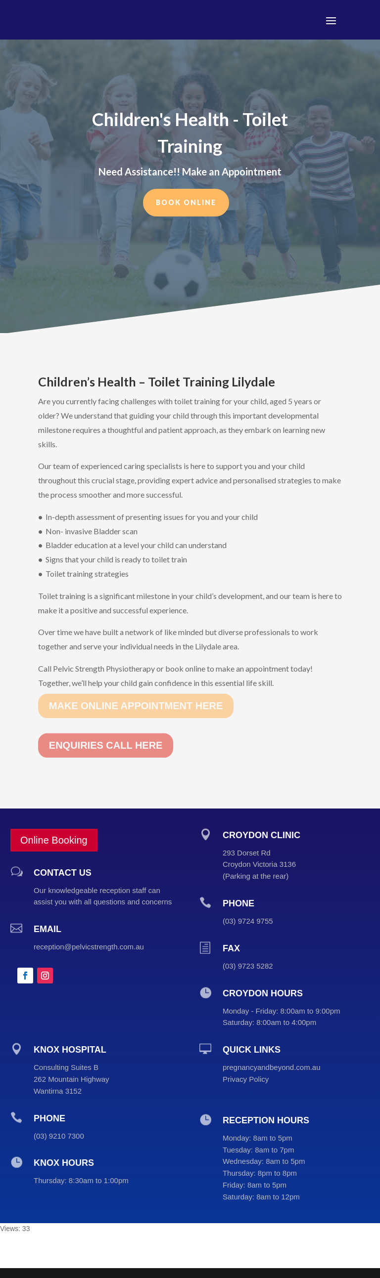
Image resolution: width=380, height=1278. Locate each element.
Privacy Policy (246, 1079)
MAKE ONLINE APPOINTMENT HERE (136, 694)
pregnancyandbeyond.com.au (272, 1067)
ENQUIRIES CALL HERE (106, 734)
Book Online (186, 197)
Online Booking (54, 840)
